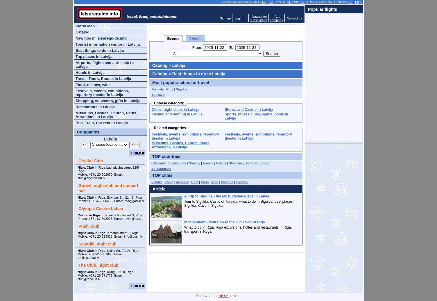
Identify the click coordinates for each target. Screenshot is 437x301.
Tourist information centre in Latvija (108, 44)
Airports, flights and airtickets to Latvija (105, 64)
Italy (183, 163)
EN (303, 2)
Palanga (227, 182)
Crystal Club (90, 160)
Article (159, 189)
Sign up (225, 18)
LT (350, 2)
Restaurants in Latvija (95, 107)
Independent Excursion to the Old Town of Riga (224, 222)
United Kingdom (256, 163)
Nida (214, 182)
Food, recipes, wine (93, 85)
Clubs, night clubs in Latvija (175, 110)
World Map (85, 26)
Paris (205, 182)
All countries (161, 169)
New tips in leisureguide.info (101, 38)
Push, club (88, 226)
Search (195, 38)
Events (173, 38)
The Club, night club (98, 265)
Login (238, 18)
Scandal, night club (97, 244)
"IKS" (223, 296)
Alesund (182, 182)
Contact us (294, 18)
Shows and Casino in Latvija (249, 110)
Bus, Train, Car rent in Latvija (102, 123)
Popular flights (322, 9)
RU (271, 2)
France (208, 163)
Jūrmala (157, 89)
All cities (157, 95)
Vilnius (156, 182)
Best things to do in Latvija (100, 50)
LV (263, 2)
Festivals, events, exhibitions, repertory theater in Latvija (102, 93)
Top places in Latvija (94, 56)
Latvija (221, 163)
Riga (169, 89)
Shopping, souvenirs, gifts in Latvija (108, 101)
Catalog (159, 65)
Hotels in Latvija (90, 72)
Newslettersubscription (258, 18)
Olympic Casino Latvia (100, 208)
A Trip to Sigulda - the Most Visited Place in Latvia (226, 196)
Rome (168, 182)
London (242, 182)
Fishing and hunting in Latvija (177, 114)
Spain (172, 163)
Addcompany (276, 18)
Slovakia (235, 163)
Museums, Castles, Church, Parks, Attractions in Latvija (181, 145)
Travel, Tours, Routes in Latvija (103, 78)
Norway (194, 163)
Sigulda (181, 89)
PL (289, 2)
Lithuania (158, 163)
